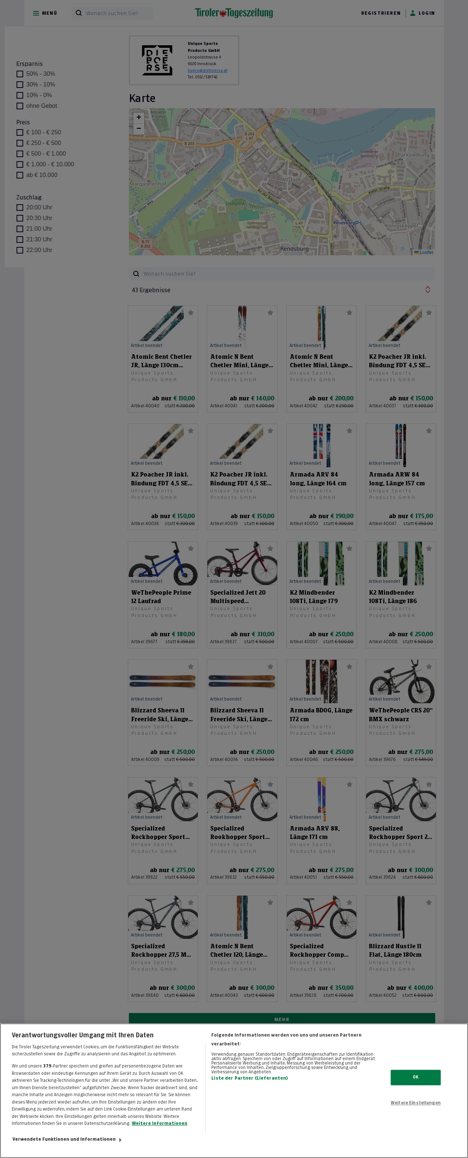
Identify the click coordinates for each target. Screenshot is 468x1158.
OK (415, 1085)
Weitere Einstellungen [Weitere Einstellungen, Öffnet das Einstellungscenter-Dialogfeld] (416, 1110)
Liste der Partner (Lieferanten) (249, 1086)
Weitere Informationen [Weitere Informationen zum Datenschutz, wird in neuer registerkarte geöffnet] (159, 1131)
